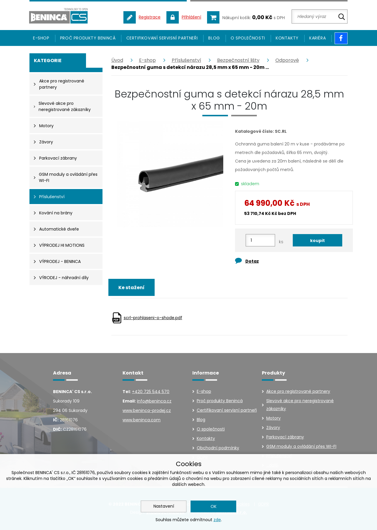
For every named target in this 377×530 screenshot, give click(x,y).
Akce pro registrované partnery (298, 391)
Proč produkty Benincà (88, 38)
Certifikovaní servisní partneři (162, 38)
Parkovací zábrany (285, 437)
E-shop (147, 60)
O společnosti (248, 38)
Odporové (287, 60)
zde (217, 520)
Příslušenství (186, 60)
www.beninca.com (142, 420)
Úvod (117, 60)
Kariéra (317, 38)
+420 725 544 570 (150, 392)
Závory (273, 427)
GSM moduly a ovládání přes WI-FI (301, 446)
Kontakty (287, 38)
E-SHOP (41, 38)
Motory (273, 418)
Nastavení (163, 506)
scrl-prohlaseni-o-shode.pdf (153, 318)
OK (213, 506)
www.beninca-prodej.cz (147, 410)
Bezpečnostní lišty (238, 60)
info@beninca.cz (154, 401)
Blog (214, 38)
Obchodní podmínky (218, 448)
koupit (317, 241)
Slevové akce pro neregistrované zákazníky (300, 405)
